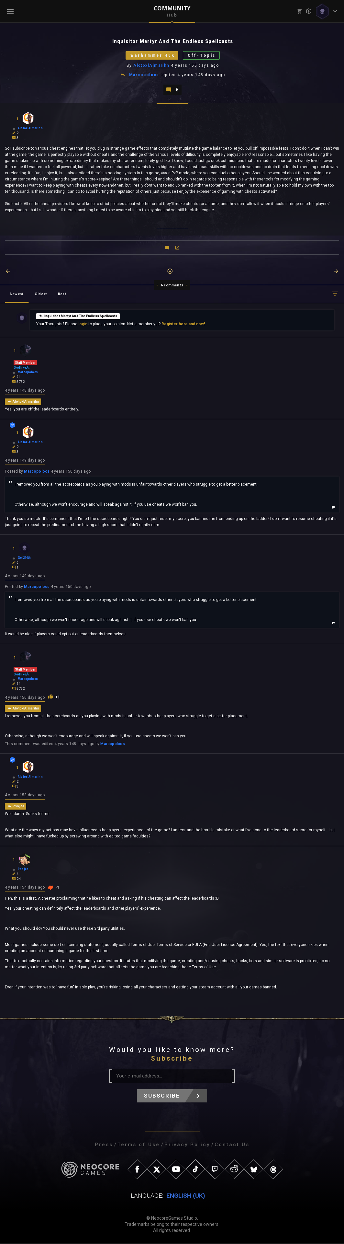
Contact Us (232, 1145)
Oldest (41, 294)
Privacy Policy (187, 1145)
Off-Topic (202, 55)
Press (104, 1145)
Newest (17, 294)
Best (62, 294)
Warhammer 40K (152, 55)
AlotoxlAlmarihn (151, 65)
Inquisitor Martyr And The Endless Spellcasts (78, 316)
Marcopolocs (144, 75)
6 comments (172, 285)
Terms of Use (138, 1145)
